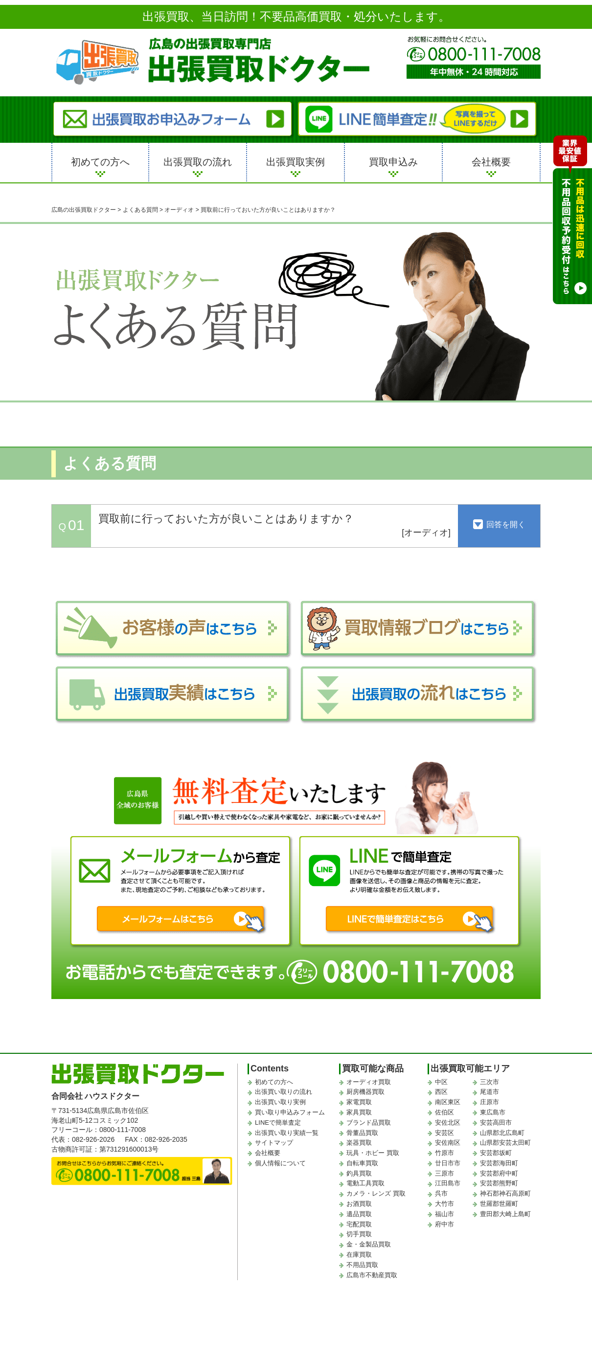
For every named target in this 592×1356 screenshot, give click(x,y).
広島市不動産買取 (371, 1275)
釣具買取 (359, 1173)
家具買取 (359, 1112)
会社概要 (491, 161)
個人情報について (280, 1163)
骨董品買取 (362, 1132)
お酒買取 (359, 1203)
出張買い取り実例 (280, 1102)
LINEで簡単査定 (278, 1122)
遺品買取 (359, 1214)
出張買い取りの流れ (283, 1091)
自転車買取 (362, 1163)
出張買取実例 (295, 161)
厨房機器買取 (365, 1091)
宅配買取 (359, 1224)
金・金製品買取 (368, 1244)
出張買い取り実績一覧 (287, 1132)
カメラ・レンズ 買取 (376, 1193)
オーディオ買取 (368, 1082)
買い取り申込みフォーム (290, 1112)
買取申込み (393, 161)
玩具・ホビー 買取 (372, 1152)
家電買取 (359, 1102)
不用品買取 (362, 1264)
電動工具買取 (365, 1183)
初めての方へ (100, 161)
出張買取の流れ (197, 161)
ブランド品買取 (368, 1122)
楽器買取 (359, 1142)
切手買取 (359, 1234)
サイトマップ (274, 1142)
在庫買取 (359, 1254)
